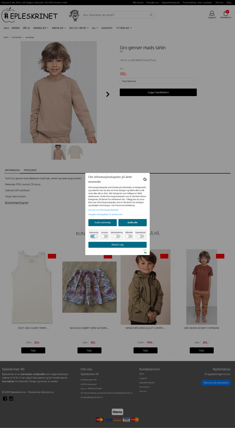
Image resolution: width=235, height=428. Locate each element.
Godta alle (132, 222)
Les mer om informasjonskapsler (103, 210)
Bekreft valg (117, 244)
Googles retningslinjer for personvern (105, 214)
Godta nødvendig (103, 222)
